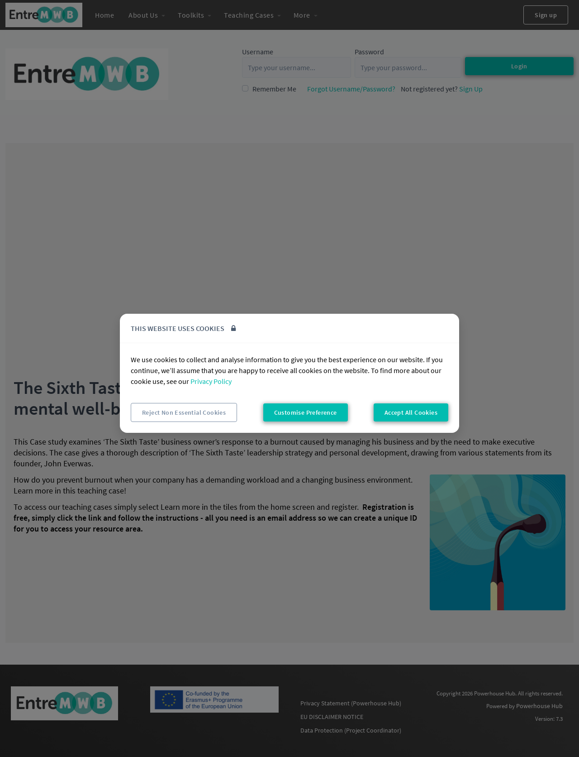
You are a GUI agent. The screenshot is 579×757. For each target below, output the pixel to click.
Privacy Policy (211, 381)
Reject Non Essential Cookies (184, 412)
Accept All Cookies (410, 412)
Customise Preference (305, 412)
